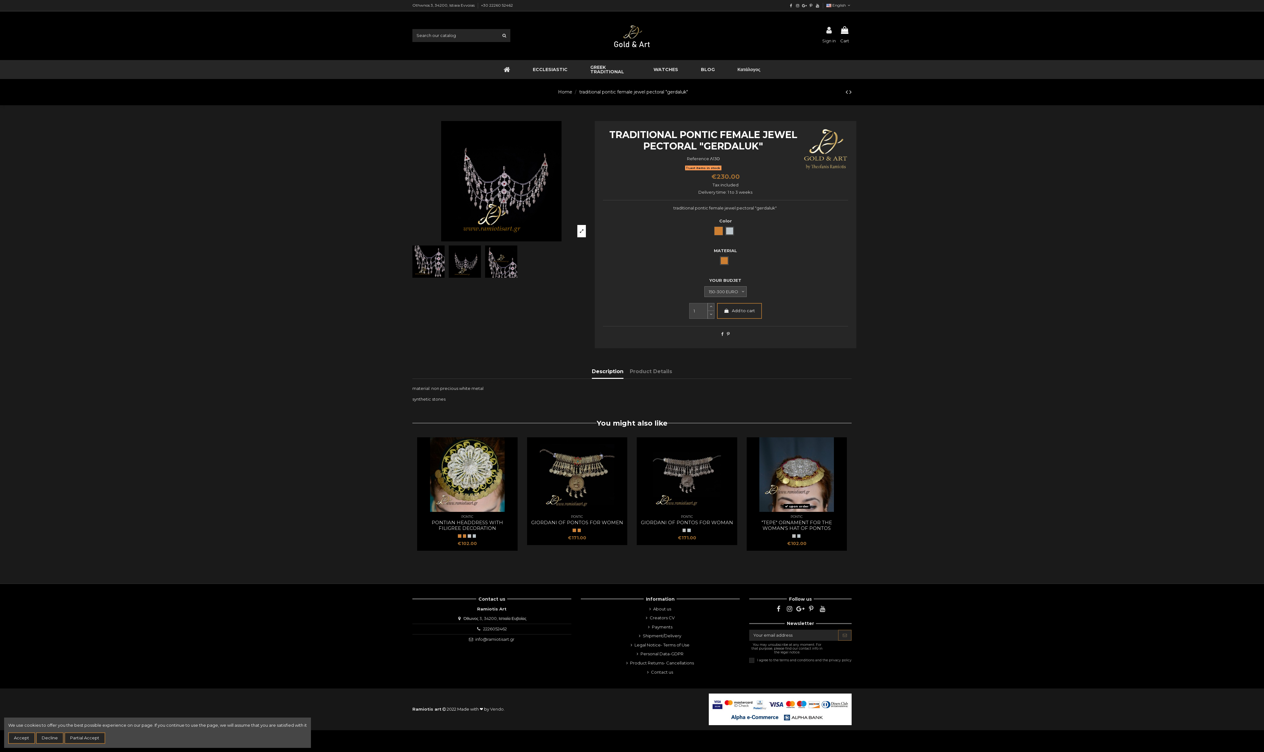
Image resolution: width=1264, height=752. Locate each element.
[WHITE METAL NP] (469, 535)
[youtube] (817, 5)
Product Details (651, 371)
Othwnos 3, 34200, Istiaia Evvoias (444, 5)
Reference (698, 158)
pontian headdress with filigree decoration (467, 525)
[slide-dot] (711, 315)
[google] (804, 5)
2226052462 (495, 628)
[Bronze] (464, 535)
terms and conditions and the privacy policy (816, 660)
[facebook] (791, 5)
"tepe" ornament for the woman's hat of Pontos (797, 525)
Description (607, 371)
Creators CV (662, 617)
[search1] (504, 35)
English (839, 5)
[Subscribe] (845, 635)
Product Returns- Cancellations (662, 662)
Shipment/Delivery (662, 635)
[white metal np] (474, 535)
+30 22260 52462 (497, 5)
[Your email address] (793, 635)
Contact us (662, 672)
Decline (50, 737)
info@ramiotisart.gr (494, 639)
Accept (21, 737)
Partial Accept (84, 737)
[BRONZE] (459, 535)
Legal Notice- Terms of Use (662, 644)
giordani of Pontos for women (577, 522)
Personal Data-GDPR (662, 653)
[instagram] (797, 5)
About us (662, 608)
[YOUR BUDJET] (725, 291)
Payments (662, 626)
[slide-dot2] (711, 307)
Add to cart (739, 310)
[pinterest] (810, 5)
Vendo (497, 709)
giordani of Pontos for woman (687, 522)
